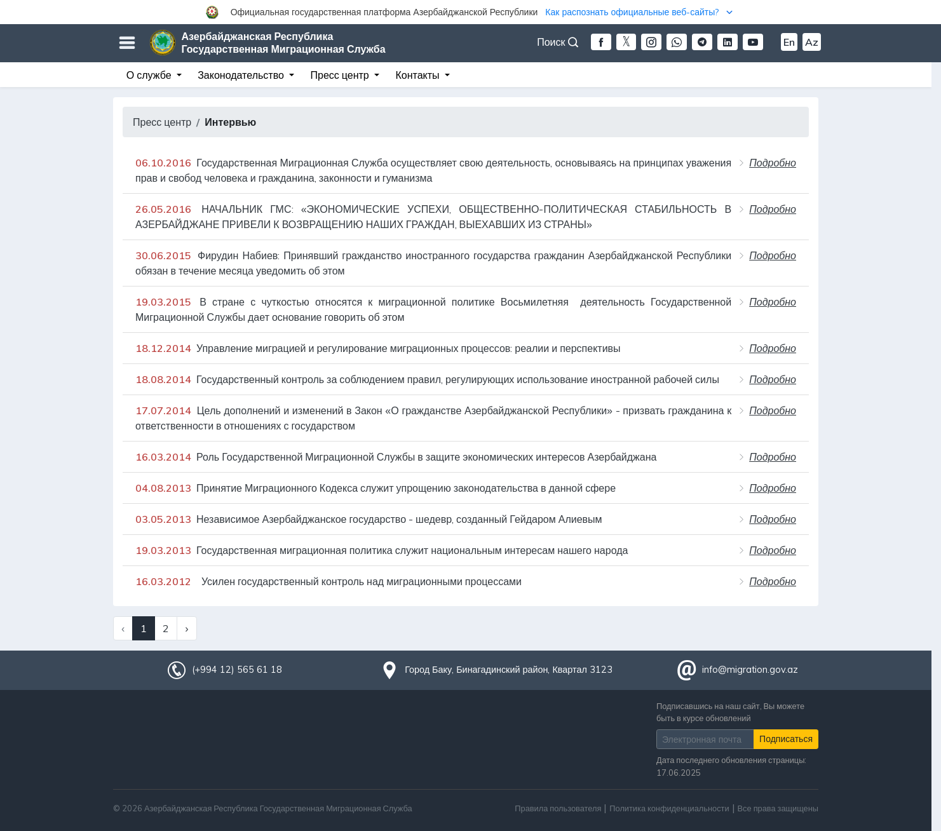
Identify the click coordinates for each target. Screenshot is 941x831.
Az (811, 42)
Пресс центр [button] (341, 75)
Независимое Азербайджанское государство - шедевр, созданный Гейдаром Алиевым (368, 519)
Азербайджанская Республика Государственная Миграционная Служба (284, 42)
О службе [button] (150, 75)
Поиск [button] (557, 42)
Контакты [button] (418, 75)
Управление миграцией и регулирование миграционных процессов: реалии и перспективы (378, 348)
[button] (470, 12)
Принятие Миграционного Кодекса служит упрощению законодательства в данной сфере (375, 488)
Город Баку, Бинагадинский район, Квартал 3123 (509, 669)
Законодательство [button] (242, 75)
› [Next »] (186, 628)
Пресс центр (162, 122)
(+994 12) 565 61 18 (237, 669)
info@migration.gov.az (750, 669)
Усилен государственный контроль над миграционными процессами (328, 581)
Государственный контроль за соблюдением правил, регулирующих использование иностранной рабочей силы (427, 379)
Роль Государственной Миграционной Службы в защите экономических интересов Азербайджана (395, 456)
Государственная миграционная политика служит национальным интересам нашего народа (381, 550)
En (789, 42)
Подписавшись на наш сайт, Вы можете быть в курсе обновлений (730, 712)
